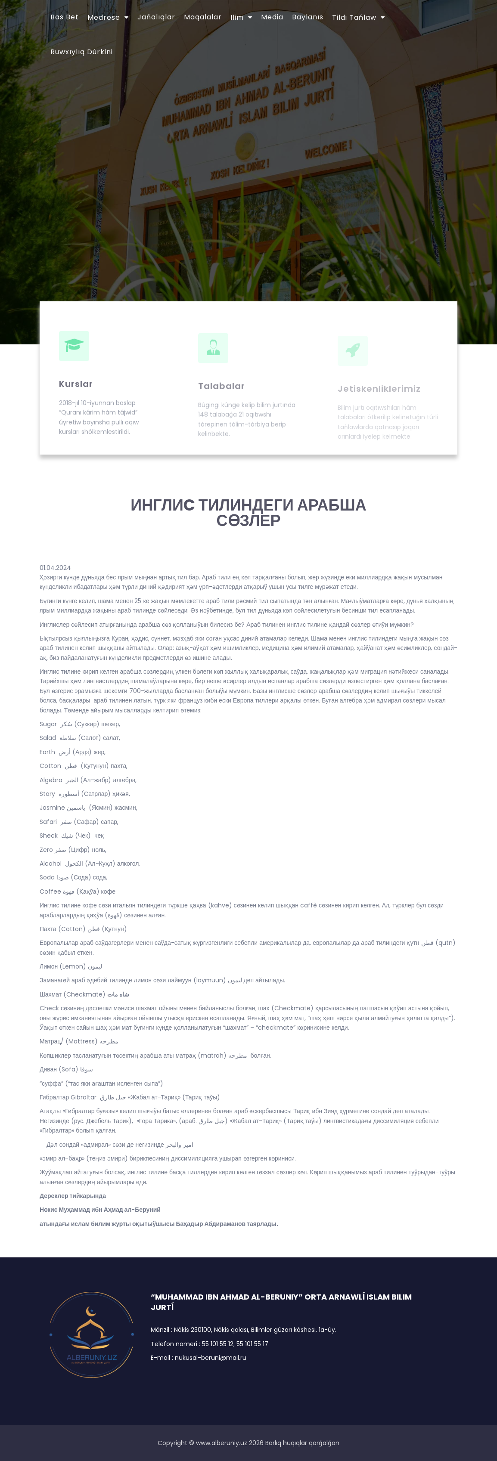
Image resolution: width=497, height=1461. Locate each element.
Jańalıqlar (156, 17)
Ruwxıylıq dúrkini (81, 52)
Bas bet (64, 17)
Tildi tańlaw (354, 17)
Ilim (237, 17)
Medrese (103, 17)
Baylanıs (307, 17)
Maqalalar (203, 17)
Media (272, 17)
